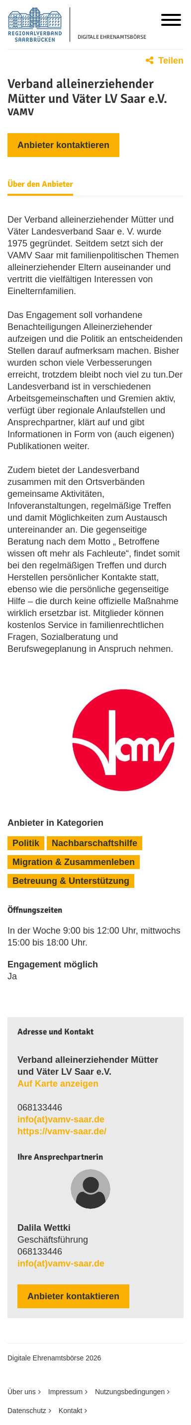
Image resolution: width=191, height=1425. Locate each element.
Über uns (21, 1392)
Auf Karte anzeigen (57, 1084)
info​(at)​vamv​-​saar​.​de (60, 1119)
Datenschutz (26, 1411)
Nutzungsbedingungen (130, 1392)
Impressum (65, 1392)
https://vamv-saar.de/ (61, 1131)
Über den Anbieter (40, 184)
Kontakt (70, 1411)
